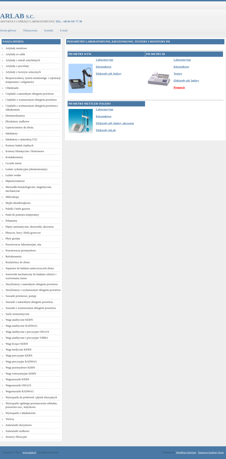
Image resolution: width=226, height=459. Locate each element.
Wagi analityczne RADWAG (21, 325)
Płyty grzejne (13, 238)
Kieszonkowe (103, 66)
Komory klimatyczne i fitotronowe (25, 151)
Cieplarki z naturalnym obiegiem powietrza (30, 93)
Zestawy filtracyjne (16, 436)
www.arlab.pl (29, 452)
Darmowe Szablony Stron (211, 452)
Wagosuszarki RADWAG (20, 391)
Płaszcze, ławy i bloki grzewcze (23, 232)
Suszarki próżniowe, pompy (21, 296)
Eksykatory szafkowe (17, 121)
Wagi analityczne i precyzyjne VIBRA (27, 337)
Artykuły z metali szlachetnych (23, 60)
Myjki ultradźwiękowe (18, 203)
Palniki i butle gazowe (18, 208)
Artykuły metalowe (16, 48)
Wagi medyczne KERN (18, 349)
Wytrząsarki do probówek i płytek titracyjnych (31, 397)
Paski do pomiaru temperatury (22, 214)
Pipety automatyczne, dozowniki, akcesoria (30, 226)
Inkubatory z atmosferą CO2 (21, 139)
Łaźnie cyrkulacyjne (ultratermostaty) (26, 169)
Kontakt (48, 30)
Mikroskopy (12, 197)
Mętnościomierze (15, 181)
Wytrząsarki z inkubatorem (21, 413)
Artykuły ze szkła (15, 54)
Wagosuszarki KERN (17, 379)
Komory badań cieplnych (19, 145)
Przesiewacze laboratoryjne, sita (23, 244)
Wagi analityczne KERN (19, 319)
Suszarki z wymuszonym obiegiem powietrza (31, 308)
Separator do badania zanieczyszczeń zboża (30, 268)
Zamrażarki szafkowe (18, 431)
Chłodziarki (12, 88)
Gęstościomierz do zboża (19, 127)
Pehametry (11, 220)
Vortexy (10, 419)
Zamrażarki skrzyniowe (19, 425)
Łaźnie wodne (13, 175)
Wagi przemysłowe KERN (20, 367)
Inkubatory (12, 133)
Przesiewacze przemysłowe (21, 250)
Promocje (179, 87)
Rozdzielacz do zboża (18, 262)
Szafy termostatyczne (17, 314)
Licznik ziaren (13, 163)
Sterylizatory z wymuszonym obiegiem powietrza (33, 290)
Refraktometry (14, 256)
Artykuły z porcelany (17, 66)
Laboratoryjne (104, 59)
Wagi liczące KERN (17, 343)
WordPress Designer (186, 452)
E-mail (64, 30)
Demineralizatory (15, 115)
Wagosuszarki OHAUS (18, 385)
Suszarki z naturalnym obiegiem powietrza (29, 302)
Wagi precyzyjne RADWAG (21, 361)
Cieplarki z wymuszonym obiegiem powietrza (31, 99)
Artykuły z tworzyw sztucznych (23, 72)
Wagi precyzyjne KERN (19, 355)
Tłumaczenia (30, 30)
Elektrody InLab (106, 130)
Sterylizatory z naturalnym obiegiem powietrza (32, 284)
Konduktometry (14, 157)
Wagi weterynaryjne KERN (21, 373)
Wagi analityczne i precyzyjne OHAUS (27, 331)
